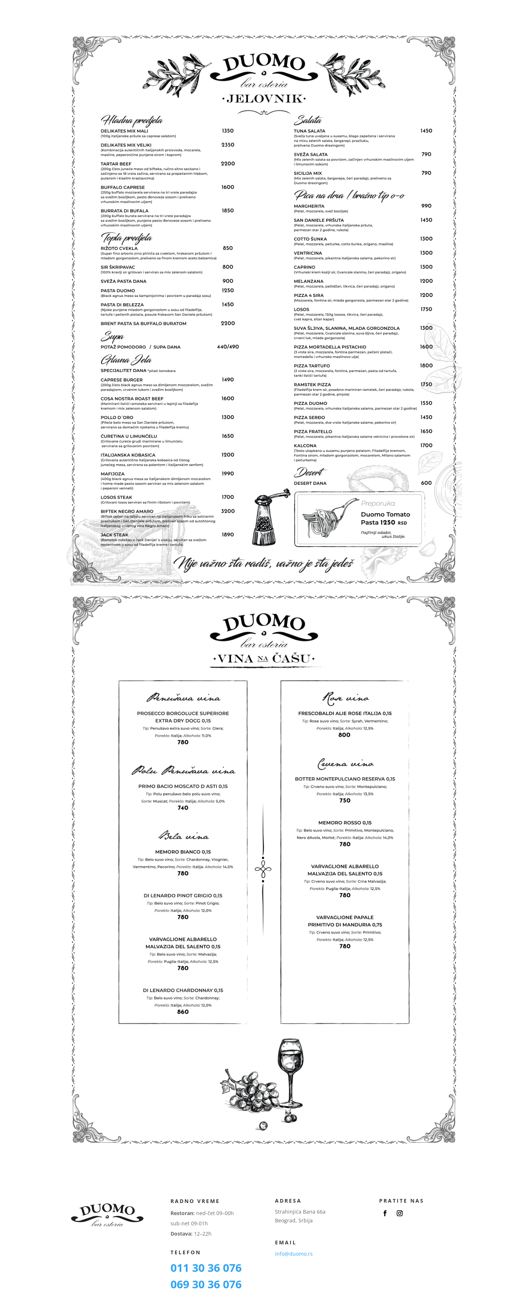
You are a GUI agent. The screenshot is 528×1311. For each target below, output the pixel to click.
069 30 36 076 (206, 1284)
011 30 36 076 (206, 1267)
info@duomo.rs (294, 1253)
